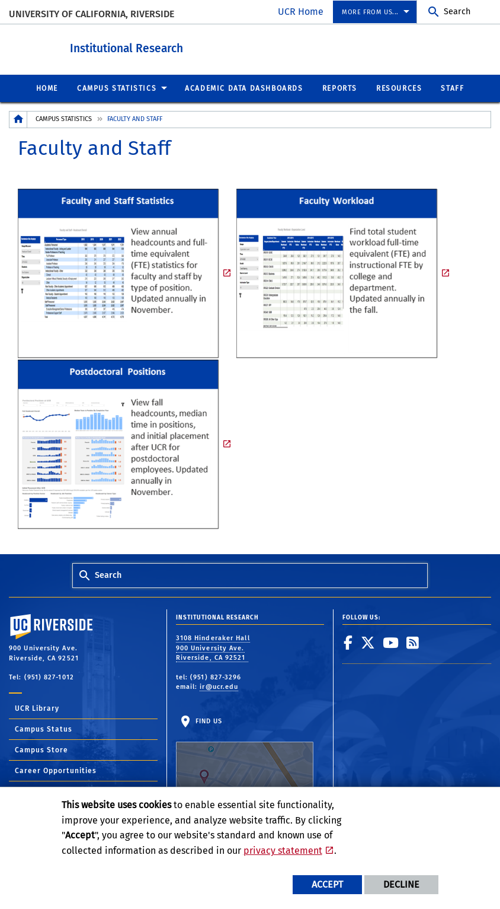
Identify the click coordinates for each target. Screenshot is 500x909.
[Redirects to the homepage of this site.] (18, 119)
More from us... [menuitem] (370, 12)
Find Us (244, 753)
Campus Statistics (64, 118)
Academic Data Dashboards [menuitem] (244, 88)
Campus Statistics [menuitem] (116, 88)
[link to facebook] (348, 642)
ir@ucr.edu (219, 686)
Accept (327, 884)
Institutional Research (181, 46)
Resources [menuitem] (399, 88)
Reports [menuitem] (339, 88)
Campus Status (43, 728)
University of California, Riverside (91, 14)
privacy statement (282, 850)
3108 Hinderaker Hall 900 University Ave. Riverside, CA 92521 (213, 647)
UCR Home (300, 11)
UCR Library (37, 708)
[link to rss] (413, 642)
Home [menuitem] (47, 88)
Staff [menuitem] (452, 88)
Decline (401, 884)
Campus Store (41, 749)
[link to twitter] (368, 642)
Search (457, 12)
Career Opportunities (56, 770)
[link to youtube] (391, 642)
